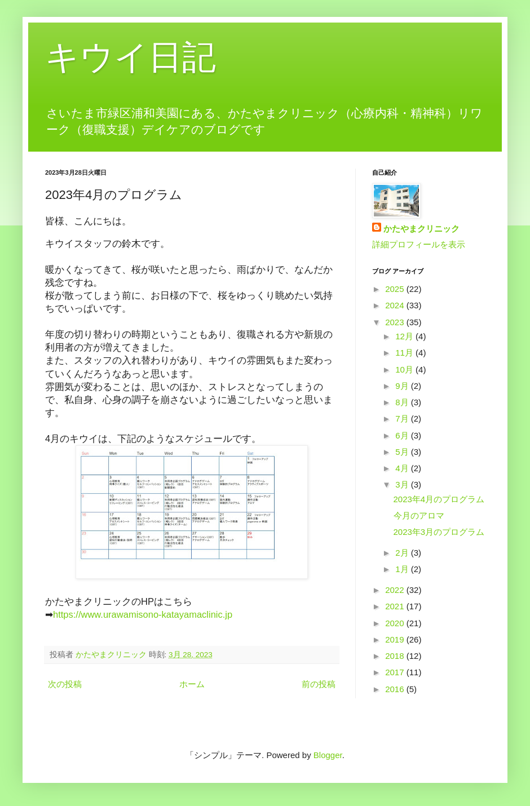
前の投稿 (318, 684)
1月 (403, 569)
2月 (403, 552)
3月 (403, 484)
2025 (396, 289)
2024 (396, 305)
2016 (396, 689)
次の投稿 (65, 684)
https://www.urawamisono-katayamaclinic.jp (142, 614)
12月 (405, 336)
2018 (396, 656)
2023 (396, 322)
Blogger (327, 755)
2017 (396, 672)
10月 (405, 369)
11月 (405, 352)
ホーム (192, 684)
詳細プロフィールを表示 (418, 244)
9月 (403, 386)
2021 (396, 606)
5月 (403, 452)
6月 (403, 435)
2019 (396, 639)
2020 (396, 623)
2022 (396, 590)
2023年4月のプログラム (439, 499)
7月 (403, 418)
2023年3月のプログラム (439, 532)
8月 (403, 402)
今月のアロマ (419, 515)
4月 (403, 468)
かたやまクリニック (421, 228)
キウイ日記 (130, 57)
